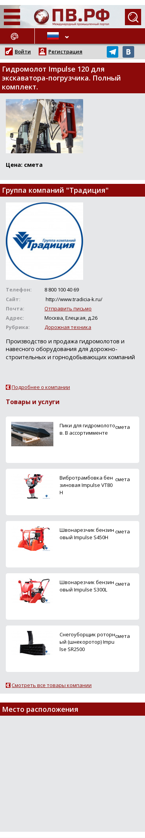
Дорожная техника (67, 327)
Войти (23, 51)
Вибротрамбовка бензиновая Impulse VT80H (86, 485)
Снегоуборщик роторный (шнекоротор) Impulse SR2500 (87, 642)
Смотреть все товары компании (52, 685)
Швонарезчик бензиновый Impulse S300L (87, 586)
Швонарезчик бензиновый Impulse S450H (87, 533)
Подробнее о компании (41, 387)
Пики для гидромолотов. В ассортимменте (87, 429)
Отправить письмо (68, 308)
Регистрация (65, 51)
